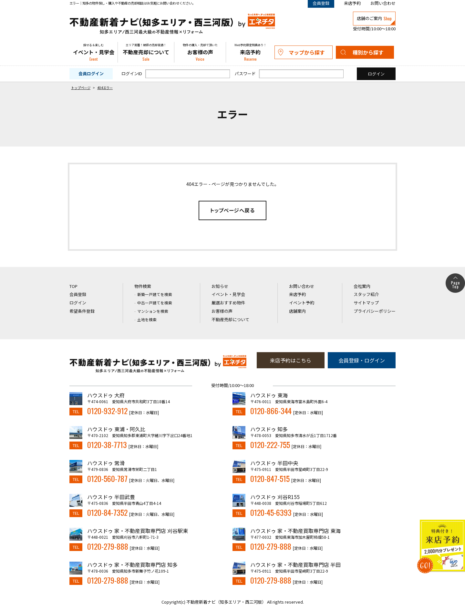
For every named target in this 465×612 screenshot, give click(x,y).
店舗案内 (297, 311)
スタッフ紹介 (366, 294)
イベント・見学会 (93, 52)
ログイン (77, 303)
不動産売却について (146, 52)
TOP (73, 286)
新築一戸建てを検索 (154, 294)
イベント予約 (301, 303)
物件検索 (142, 286)
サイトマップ (366, 303)
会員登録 (77, 294)
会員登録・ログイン (361, 360)
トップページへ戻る (232, 210)
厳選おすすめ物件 (228, 303)
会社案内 (362, 286)
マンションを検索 (152, 311)
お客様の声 (200, 52)
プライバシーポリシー (375, 311)
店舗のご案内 (374, 18)
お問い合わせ (383, 3)
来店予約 (352, 3)
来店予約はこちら (290, 360)
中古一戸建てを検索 (154, 302)
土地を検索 (147, 319)
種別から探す (368, 52)
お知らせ (220, 286)
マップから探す (307, 52)
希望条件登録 (82, 311)
